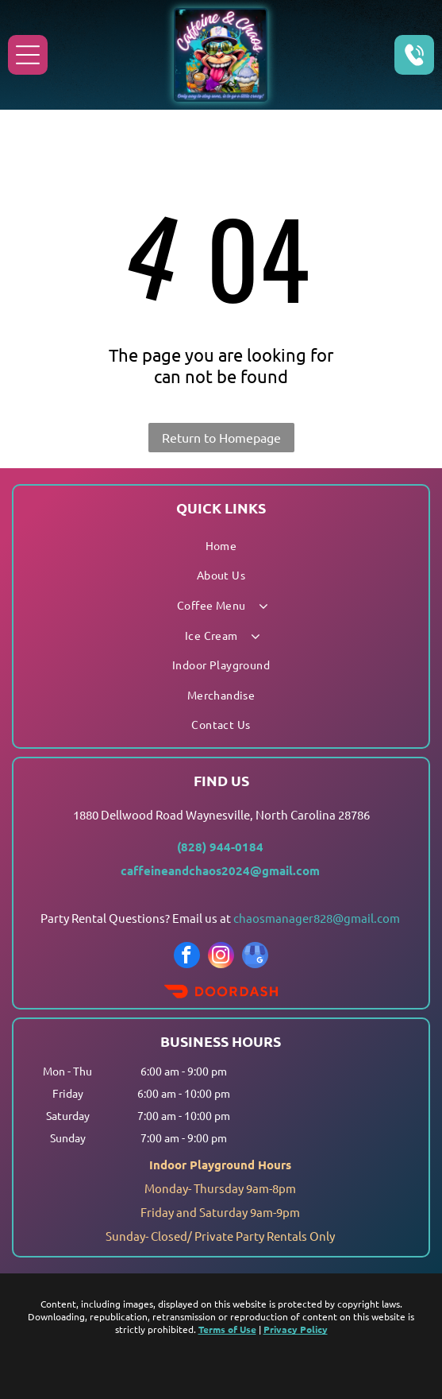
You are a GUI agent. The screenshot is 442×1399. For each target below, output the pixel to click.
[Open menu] (28, 55)
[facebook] (187, 957)
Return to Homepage (221, 437)
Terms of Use (227, 1329)
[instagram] (221, 957)
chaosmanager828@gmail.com (316, 917)
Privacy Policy (295, 1329)
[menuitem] (221, 545)
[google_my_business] (255, 957)
